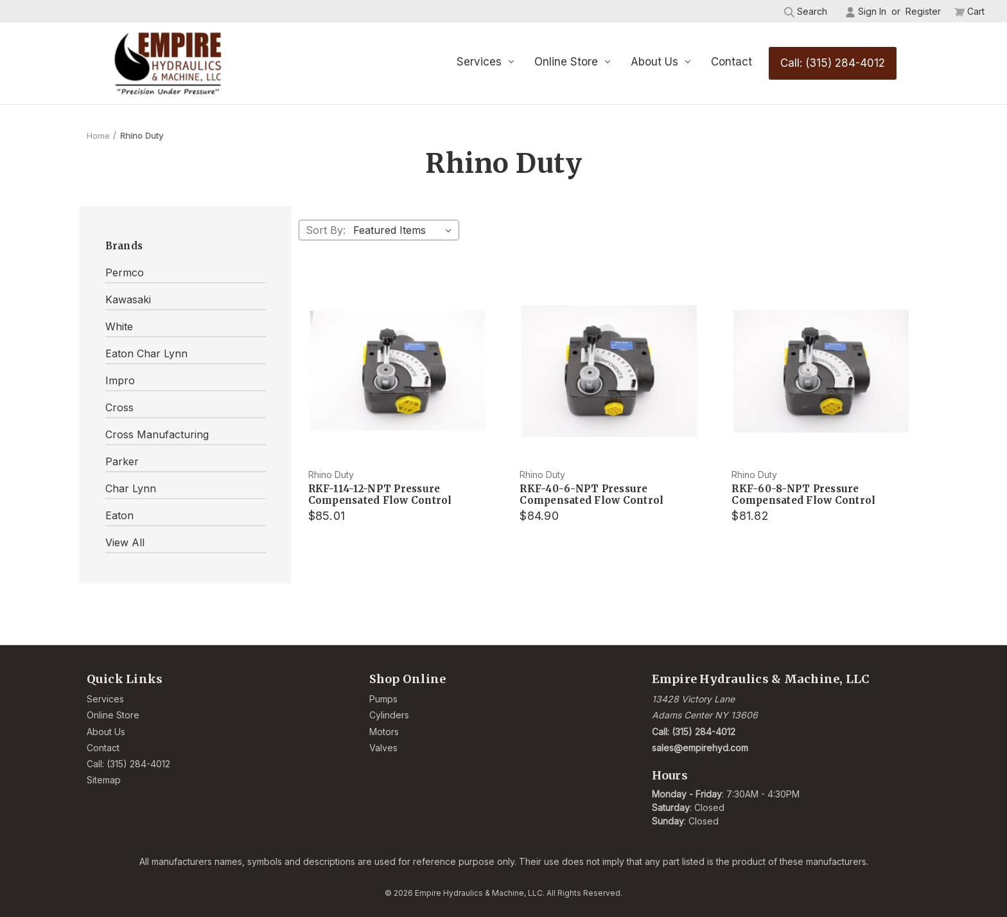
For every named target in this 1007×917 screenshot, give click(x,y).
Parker (122, 461)
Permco (124, 272)
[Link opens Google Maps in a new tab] (786, 707)
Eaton (119, 515)
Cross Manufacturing (157, 434)
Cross (119, 407)
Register (923, 11)
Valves (383, 747)
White (119, 326)
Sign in (865, 11)
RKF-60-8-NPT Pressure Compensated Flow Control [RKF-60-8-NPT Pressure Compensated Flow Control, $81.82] (803, 494)
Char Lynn (130, 488)
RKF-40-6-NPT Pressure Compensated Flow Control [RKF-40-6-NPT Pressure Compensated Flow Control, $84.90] (591, 494)
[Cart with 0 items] (969, 11)
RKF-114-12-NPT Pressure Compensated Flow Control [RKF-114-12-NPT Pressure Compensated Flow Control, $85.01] (380, 494)
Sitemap (104, 779)
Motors (384, 731)
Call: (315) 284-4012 (832, 63)
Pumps (383, 698)
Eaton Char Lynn (146, 353)
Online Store (572, 61)
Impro (120, 380)
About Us (660, 61)
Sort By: (326, 230)
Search (805, 11)
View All (124, 542)
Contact (731, 61)
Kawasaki (128, 299)
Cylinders (389, 714)
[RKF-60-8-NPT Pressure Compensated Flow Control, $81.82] (821, 371)
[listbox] (405, 230)
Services (485, 61)
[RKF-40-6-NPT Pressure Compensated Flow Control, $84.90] (609, 371)
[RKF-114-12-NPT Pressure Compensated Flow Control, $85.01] (398, 371)
